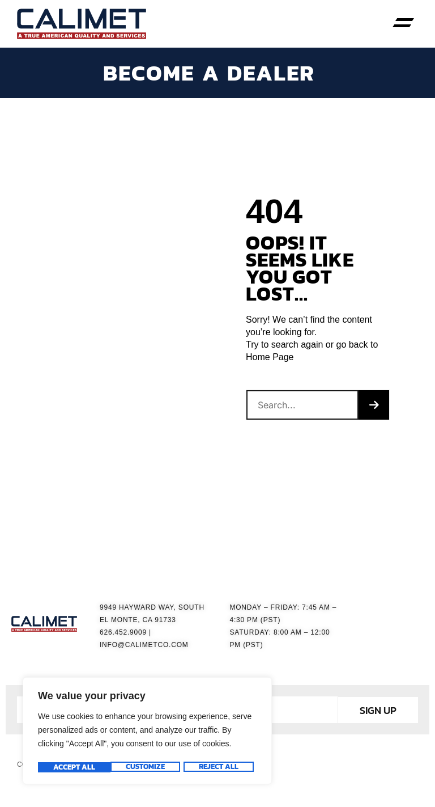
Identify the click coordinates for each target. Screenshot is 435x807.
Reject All (145, 767)
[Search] (374, 408)
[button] (403, 24)
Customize (72, 767)
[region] (147, 732)
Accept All (221, 767)
